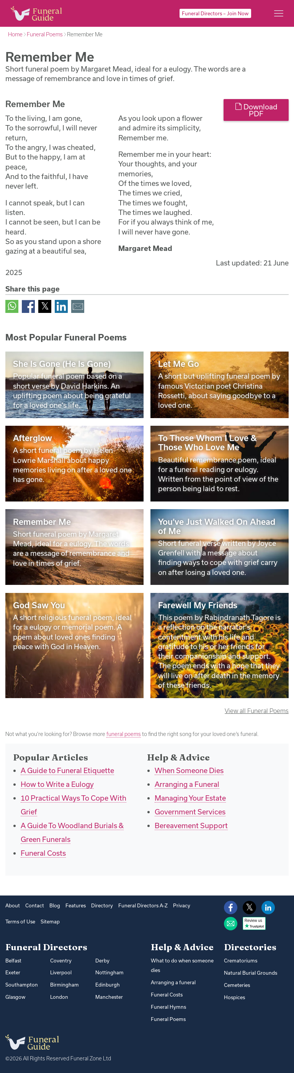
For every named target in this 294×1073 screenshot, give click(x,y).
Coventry (61, 960)
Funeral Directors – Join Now (215, 13)
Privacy (181, 905)
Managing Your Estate (190, 798)
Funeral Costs (43, 853)
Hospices (234, 997)
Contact (34, 905)
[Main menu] (278, 13)
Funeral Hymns (168, 1006)
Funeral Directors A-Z (143, 905)
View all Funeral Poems (257, 710)
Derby (102, 960)
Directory (102, 905)
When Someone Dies (189, 770)
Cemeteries (237, 985)
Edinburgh (107, 984)
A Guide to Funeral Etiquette (67, 770)
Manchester (109, 997)
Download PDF (256, 110)
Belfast (13, 960)
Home (15, 34)
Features (75, 905)
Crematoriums (240, 960)
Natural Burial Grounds (250, 972)
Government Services (190, 812)
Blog (54, 905)
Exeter (12, 972)
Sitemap (50, 921)
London (59, 997)
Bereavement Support (191, 825)
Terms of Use (20, 921)
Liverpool (61, 972)
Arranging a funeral (173, 982)
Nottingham (109, 972)
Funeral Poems (45, 34)
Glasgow (15, 997)
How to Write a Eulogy (57, 784)
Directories (250, 947)
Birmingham (64, 984)
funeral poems (123, 734)
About (12, 905)
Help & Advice (182, 947)
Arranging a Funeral (187, 784)
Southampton (21, 984)
